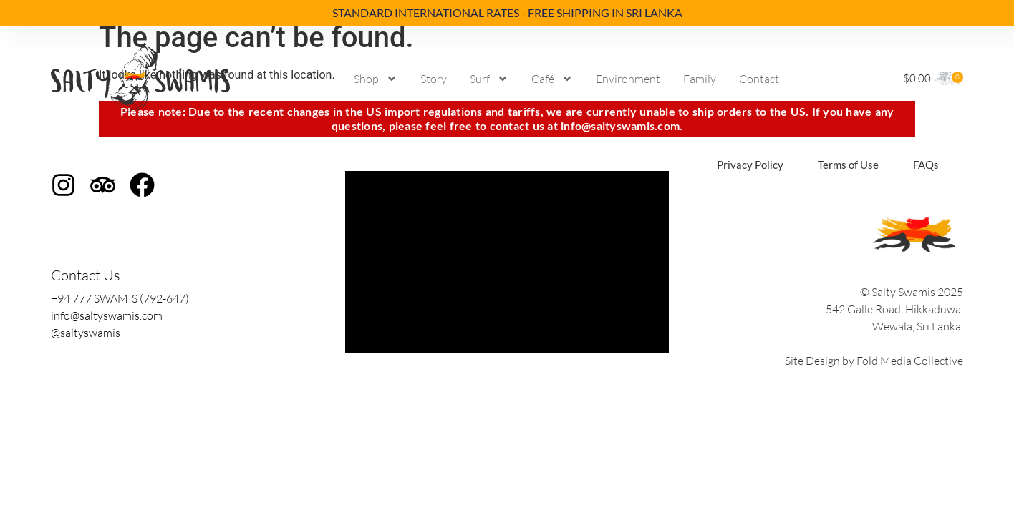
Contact (759, 79)
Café (552, 78)
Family (699, 79)
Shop (375, 78)
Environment (628, 79)
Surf (489, 78)
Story (433, 79)
